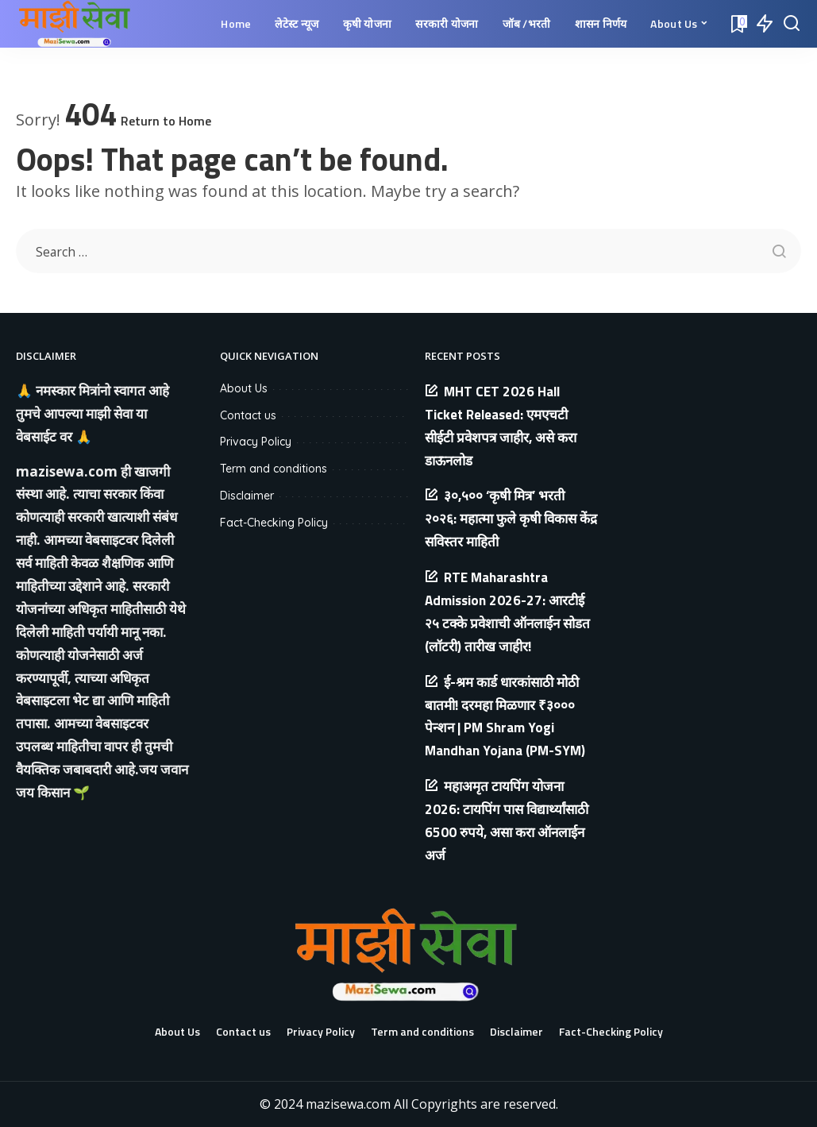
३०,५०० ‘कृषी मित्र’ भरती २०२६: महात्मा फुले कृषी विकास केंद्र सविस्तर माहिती (511, 518)
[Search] (791, 24)
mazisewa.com (67, 471)
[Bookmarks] (737, 24)
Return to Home (166, 120)
